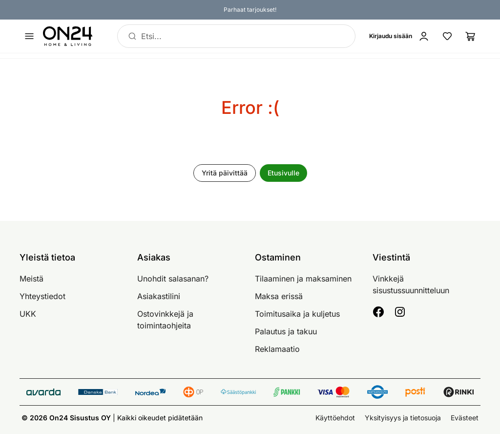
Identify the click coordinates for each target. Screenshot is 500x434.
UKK (28, 314)
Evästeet (465, 417)
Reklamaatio (277, 349)
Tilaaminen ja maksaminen (303, 278)
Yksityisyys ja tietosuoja (403, 417)
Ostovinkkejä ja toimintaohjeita (165, 319)
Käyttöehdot (335, 417)
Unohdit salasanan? (172, 278)
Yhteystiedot (42, 296)
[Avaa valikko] (29, 36)
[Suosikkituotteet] (447, 36)
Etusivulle (283, 173)
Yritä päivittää (225, 173)
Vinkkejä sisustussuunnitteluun (411, 284)
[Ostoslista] (470, 36)
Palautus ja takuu (286, 331)
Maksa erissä (279, 296)
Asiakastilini (158, 296)
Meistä (31, 278)
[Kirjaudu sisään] (401, 36)
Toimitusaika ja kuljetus (297, 314)
